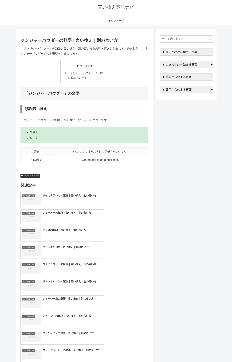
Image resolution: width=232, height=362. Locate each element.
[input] (186, 39)
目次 (80, 65)
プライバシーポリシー (202, 352)
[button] (210, 39)
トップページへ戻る (178, 352)
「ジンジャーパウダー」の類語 (86, 73)
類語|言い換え (79, 78)
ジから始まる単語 (30, 176)
